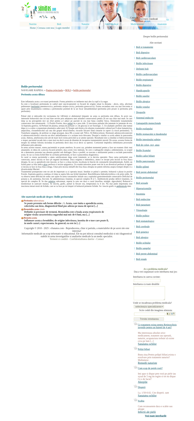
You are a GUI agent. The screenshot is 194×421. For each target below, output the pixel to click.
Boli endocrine (143, 199)
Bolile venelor (143, 107)
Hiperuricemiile (143, 188)
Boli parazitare (143, 204)
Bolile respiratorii (144, 79)
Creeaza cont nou (45, 28)
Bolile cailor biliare (145, 156)
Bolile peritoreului (145, 177)
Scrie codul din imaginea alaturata (155, 313)
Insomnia (140, 194)
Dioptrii (142, 390)
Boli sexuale (142, 183)
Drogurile (140, 112)
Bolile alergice (143, 101)
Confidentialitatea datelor (82, 239)
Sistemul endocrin (145, 117)
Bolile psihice (142, 215)
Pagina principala (54, 90)
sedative (51, 181)
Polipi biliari (144, 352)
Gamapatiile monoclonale (148, 123)
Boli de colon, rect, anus (148, 145)
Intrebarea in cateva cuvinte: (146, 277)
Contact (100, 239)
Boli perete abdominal (146, 172)
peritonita (36, 106)
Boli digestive (142, 52)
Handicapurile (143, 90)
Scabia (141, 404)
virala (34, 209)
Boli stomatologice (145, 221)
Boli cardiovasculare (146, 58)
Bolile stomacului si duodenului (151, 134)
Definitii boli (142, 69)
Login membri (63, 28)
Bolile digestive (143, 85)
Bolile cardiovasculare (147, 74)
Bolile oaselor (142, 96)
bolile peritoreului (82, 90)
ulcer (45, 164)
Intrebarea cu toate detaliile (146, 284)
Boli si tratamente (144, 47)
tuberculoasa (34, 201)
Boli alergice (142, 237)
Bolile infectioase (144, 63)
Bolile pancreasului (145, 161)
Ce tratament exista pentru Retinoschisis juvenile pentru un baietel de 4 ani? (157, 329)
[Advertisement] (74, 55)
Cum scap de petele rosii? (150, 371)
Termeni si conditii (59, 239)
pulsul (70, 123)
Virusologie (141, 210)
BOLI (68, 90)
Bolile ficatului (143, 150)
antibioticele (121, 186)
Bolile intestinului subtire (148, 139)
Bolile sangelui (143, 248)
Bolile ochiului (143, 243)
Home (33, 28)
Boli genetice (142, 232)
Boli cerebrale (143, 226)
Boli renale (141, 259)
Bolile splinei (142, 166)
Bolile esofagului (144, 128)
